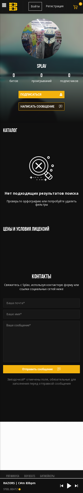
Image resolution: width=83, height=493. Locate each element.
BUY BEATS (29, 476)
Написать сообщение (41, 106)
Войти (35, 6)
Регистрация (54, 6)
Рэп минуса (12, 476)
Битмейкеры (47, 476)
